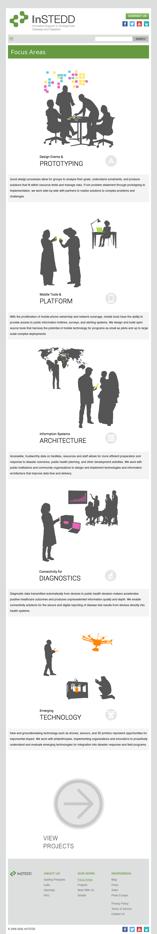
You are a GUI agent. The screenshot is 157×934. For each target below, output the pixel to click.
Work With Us (86, 890)
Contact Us (137, 16)
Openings (49, 890)
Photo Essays (119, 895)
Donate (82, 895)
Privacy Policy (120, 903)
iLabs (47, 885)
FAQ (46, 895)
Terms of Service (121, 909)
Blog (114, 880)
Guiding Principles (54, 880)
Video (114, 890)
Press (114, 885)
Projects (82, 885)
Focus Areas (85, 880)
